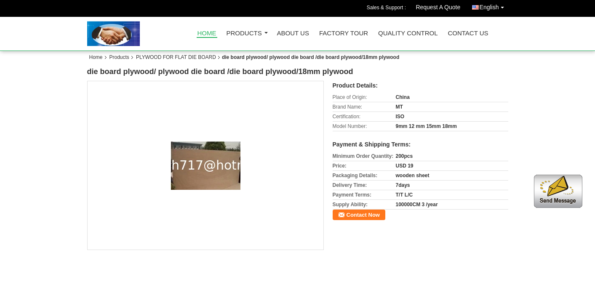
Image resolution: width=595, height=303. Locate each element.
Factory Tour (343, 33)
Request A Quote (438, 7)
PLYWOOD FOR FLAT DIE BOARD (176, 57)
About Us (293, 33)
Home (206, 33)
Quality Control (408, 33)
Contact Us (468, 33)
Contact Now (363, 215)
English (494, 6)
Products (244, 33)
